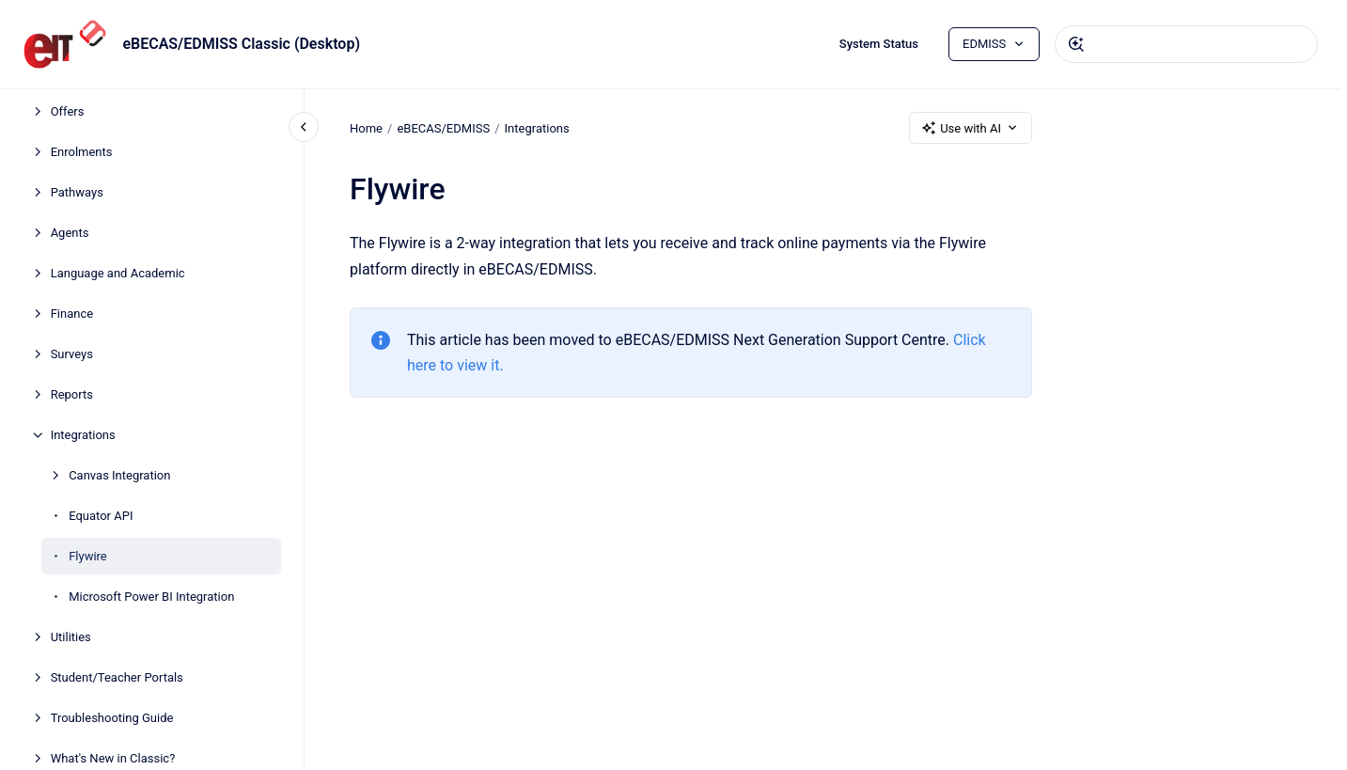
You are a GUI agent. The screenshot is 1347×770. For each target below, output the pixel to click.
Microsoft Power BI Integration (151, 596)
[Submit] (1076, 44)
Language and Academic (118, 273)
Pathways (77, 192)
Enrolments (82, 152)
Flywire (88, 556)
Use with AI (970, 127)
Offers (68, 111)
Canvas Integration (119, 475)
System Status (878, 44)
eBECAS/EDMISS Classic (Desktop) (241, 44)
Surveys (72, 354)
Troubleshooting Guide (112, 718)
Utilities (71, 637)
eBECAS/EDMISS (443, 127)
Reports (72, 394)
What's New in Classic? (113, 758)
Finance (72, 313)
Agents (70, 233)
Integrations (83, 435)
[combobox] (1186, 44)
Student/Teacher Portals (117, 677)
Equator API (101, 516)
